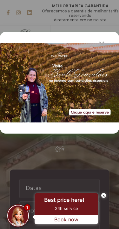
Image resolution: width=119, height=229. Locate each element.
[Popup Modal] (53, 83)
